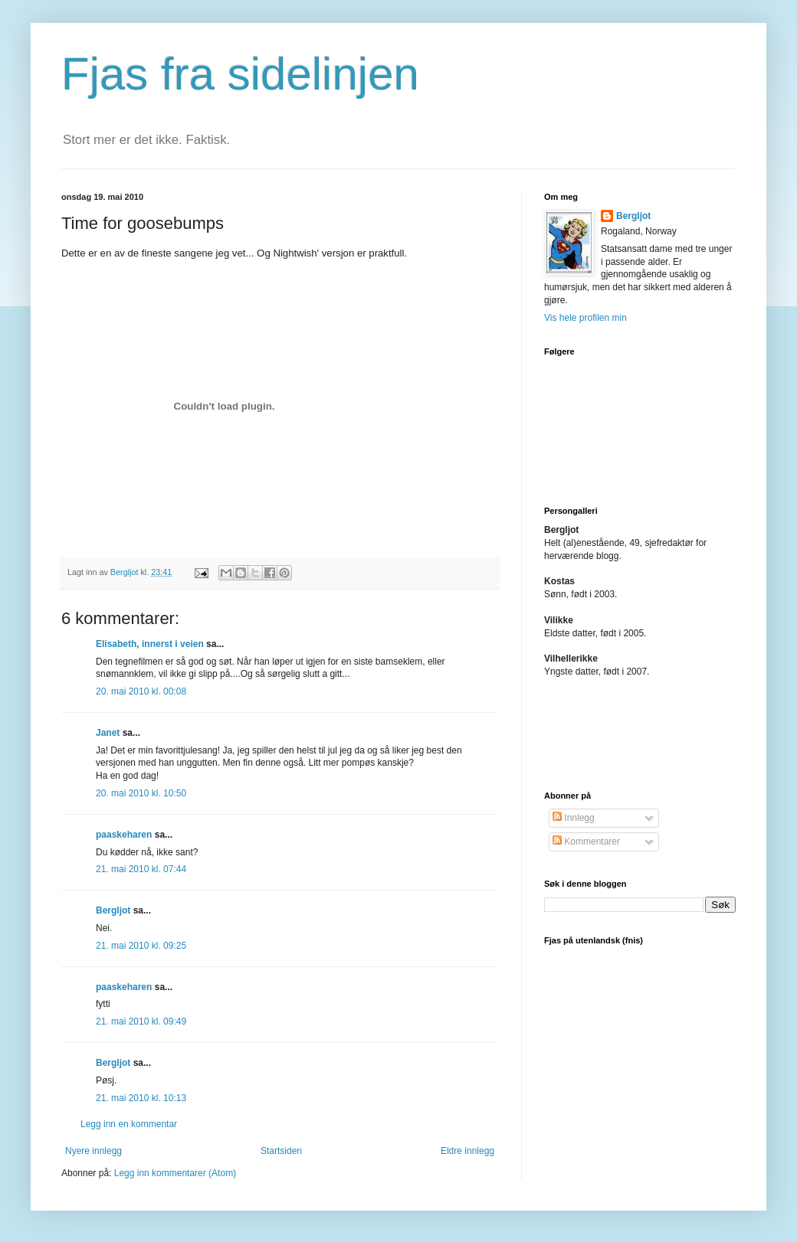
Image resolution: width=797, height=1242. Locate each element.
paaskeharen (124, 834)
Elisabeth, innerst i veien (150, 644)
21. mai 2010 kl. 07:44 (141, 869)
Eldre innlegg (467, 1151)
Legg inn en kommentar (128, 1124)
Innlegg (574, 817)
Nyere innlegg (93, 1151)
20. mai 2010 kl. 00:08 (141, 691)
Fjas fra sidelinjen (240, 74)
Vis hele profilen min (585, 317)
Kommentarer (586, 841)
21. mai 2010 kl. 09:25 (141, 945)
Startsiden (281, 1151)
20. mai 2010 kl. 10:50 (141, 793)
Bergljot (113, 910)
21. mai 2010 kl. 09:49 (141, 1021)
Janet (108, 732)
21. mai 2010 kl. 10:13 (141, 1098)
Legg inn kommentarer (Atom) (175, 1173)
